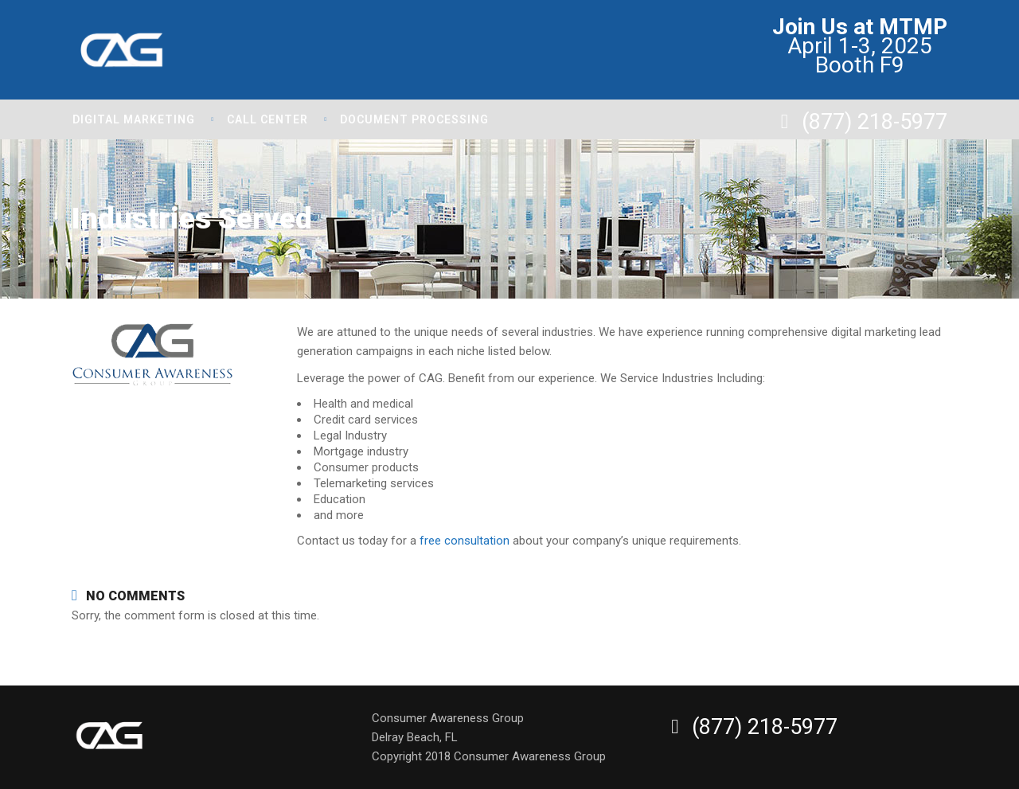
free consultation (465, 540)
